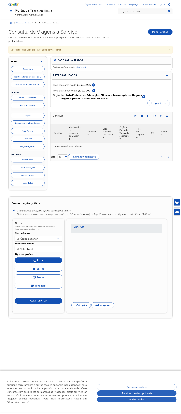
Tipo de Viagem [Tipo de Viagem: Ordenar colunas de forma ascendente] (140, 132)
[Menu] (10, 10)
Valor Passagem (28, 167)
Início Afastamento (27, 98)
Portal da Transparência (33, 10)
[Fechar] (93, 85)
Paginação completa (84, 156)
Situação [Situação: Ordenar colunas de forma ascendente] (92, 132)
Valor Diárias (27, 160)
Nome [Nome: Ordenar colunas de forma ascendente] (164, 132)
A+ (161, 5)
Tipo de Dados (22, 233)
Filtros (18, 223)
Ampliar (81, 305)
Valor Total (28, 183)
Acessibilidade (149, 4)
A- (165, 5)
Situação (28, 139)
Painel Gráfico (160, 31)
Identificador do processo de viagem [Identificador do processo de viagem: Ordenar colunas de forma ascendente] (75, 131)
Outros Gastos (27, 175)
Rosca (38, 277)
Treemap (38, 285)
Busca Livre (28, 69)
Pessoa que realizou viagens (27, 123)
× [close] (169, 49)
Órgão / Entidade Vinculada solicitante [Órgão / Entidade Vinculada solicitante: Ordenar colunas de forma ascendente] (124, 131)
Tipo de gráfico (24, 254)
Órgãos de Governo (94, 4)
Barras (38, 268)
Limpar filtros (158, 103)
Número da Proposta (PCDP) (28, 85)
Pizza (38, 260)
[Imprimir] (148, 116)
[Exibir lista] (58, 239)
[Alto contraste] (169, 4)
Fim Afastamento (27, 105)
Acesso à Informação (116, 4)
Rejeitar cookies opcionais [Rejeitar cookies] (137, 393)
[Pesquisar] (169, 11)
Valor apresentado (24, 243)
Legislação (134, 4)
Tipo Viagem (27, 131)
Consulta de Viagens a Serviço (47, 23)
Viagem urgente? (27, 146)
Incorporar (103, 305)
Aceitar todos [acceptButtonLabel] (137, 399)
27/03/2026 (80, 67)
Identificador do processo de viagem (29, 77)
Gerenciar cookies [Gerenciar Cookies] (137, 387)
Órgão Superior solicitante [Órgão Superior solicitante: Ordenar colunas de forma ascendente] (108, 132)
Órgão (28, 115)
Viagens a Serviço (23, 23)
